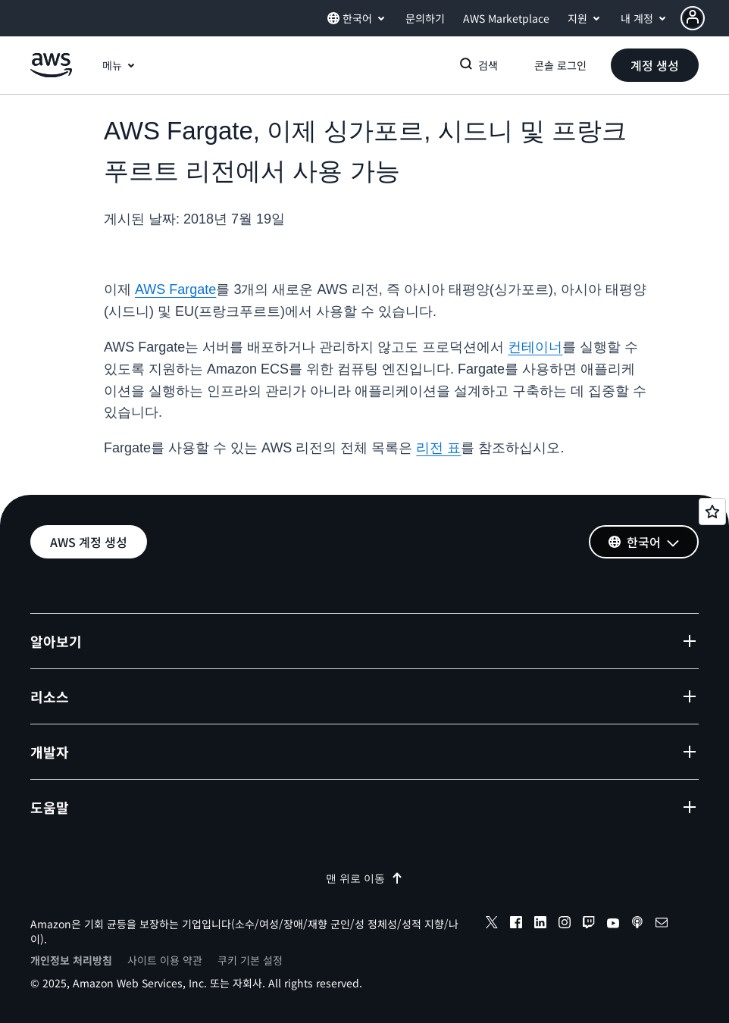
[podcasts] (637, 924)
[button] (705, 18)
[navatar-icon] (693, 18)
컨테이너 (535, 347)
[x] (492, 924)
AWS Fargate (175, 289)
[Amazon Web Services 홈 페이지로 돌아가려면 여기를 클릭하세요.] (51, 73)
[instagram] (564, 924)
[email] (661, 924)
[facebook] (516, 924)
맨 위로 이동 (364, 878)
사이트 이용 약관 (164, 960)
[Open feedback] (712, 511)
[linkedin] (540, 924)
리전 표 (438, 447)
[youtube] (613, 924)
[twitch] (589, 924)
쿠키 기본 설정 (250, 960)
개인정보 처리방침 (71, 960)
